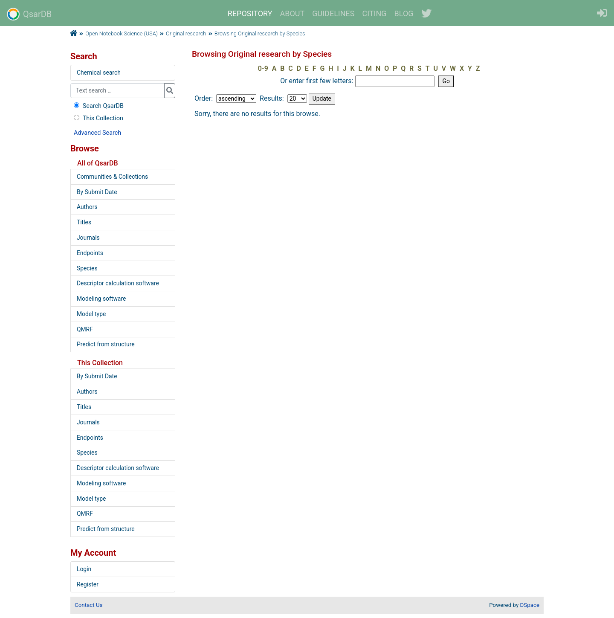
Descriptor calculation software (118, 283)
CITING (374, 13)
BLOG (404, 13)
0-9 (263, 68)
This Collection (97, 118)
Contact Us (88, 605)
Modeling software (101, 298)
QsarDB (29, 14)
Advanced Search (97, 132)
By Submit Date (97, 192)
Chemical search (99, 72)
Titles (84, 222)
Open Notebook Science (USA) (121, 33)
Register (87, 584)
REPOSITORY (250, 13)
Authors (87, 206)
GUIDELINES (333, 13)
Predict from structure (106, 344)
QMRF (85, 329)
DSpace (529, 605)
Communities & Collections (112, 176)
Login (84, 569)
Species (87, 268)
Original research (186, 33)
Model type (91, 313)
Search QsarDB (98, 106)
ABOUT (292, 13)
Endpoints (90, 253)
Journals (88, 237)
